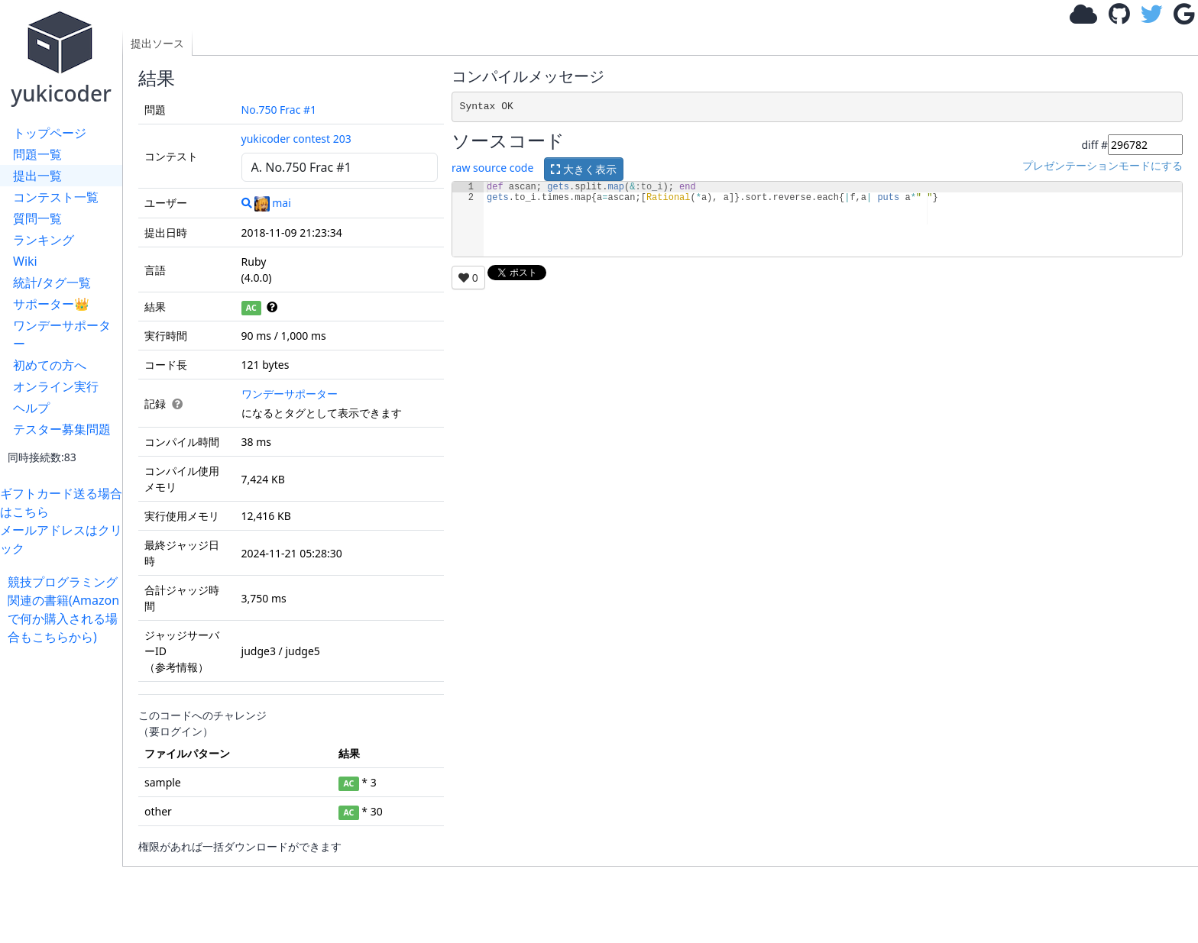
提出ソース (157, 43)
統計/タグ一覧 (52, 282)
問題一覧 (37, 154)
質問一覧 (37, 218)
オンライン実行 (56, 386)
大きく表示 (584, 169)
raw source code (492, 168)
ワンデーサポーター (62, 334)
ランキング (43, 239)
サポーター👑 (51, 303)
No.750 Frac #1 (279, 109)
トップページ (49, 132)
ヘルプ (31, 407)
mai (272, 202)
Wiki (25, 261)
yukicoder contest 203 (296, 138)
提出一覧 (37, 175)
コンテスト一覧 (56, 197)
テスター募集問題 (62, 429)
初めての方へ (49, 365)
